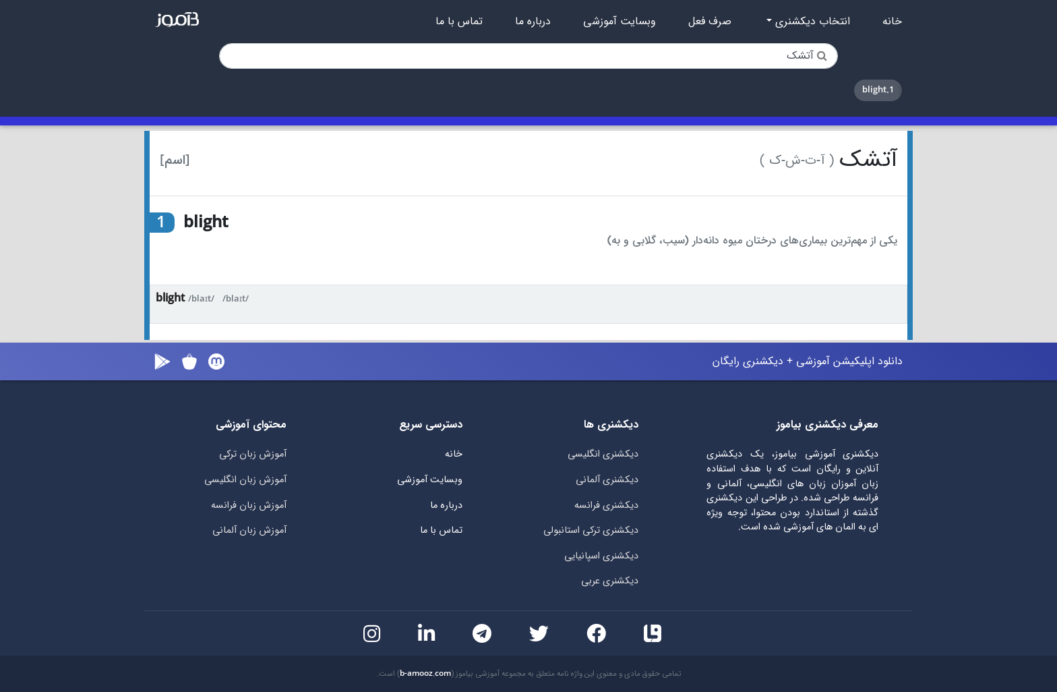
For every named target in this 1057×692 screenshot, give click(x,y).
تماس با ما (459, 21)
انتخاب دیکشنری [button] (811, 21)
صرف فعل (709, 21)
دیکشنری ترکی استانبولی (590, 530)
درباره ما (533, 21)
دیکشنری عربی (609, 581)
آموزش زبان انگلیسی (245, 480)
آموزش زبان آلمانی (249, 530)
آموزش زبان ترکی (252, 454)
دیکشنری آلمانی (607, 480)
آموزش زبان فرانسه (248, 505)
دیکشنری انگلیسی (603, 454)
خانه (892, 21)
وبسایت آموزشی (619, 21)
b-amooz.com (425, 674)
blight (170, 298)
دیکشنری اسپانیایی (601, 556)
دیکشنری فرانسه (606, 505)
